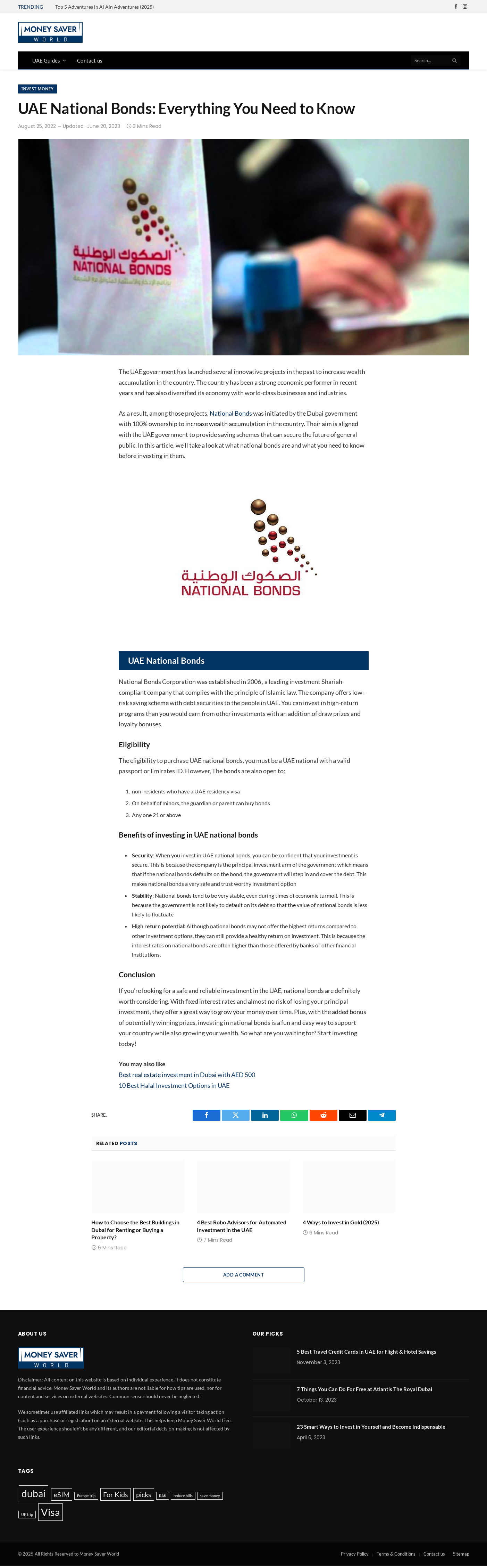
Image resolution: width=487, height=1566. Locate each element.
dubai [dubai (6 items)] (33, 1493)
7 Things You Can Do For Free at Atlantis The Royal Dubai (364, 1389)
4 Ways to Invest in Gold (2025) (341, 1222)
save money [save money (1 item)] (210, 1495)
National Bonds (231, 413)
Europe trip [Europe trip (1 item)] (86, 1495)
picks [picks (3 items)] (143, 1494)
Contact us (89, 60)
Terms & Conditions (396, 1554)
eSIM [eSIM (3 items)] (61, 1494)
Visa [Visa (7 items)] (50, 1512)
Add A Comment (243, 1275)
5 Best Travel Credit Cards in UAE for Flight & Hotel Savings (366, 1351)
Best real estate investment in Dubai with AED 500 (187, 1074)
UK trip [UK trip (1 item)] (27, 1514)
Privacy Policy (355, 1554)
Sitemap (461, 1554)
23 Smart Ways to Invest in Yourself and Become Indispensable (371, 1427)
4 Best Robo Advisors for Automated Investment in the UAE (241, 1226)
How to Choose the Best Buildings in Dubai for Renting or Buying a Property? (135, 1230)
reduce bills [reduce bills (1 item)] (183, 1495)
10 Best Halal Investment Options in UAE (174, 1085)
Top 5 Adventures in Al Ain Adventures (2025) (104, 7)
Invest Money (38, 89)
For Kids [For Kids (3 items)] (115, 1494)
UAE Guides (46, 60)
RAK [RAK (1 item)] (162, 1495)
